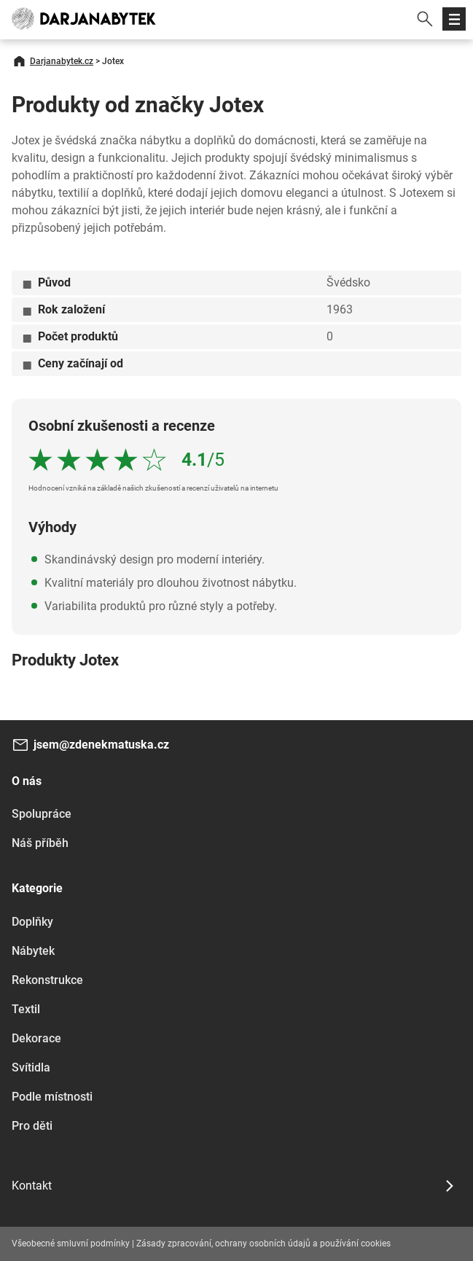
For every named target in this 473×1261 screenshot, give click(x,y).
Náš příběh (40, 843)
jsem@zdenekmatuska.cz (101, 744)
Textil (26, 1009)
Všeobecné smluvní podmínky (71, 1243)
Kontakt (32, 1185)
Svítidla (31, 1067)
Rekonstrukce (47, 980)
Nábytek (33, 951)
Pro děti (32, 1126)
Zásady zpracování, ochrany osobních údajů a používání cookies (263, 1243)
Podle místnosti (52, 1097)
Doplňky (32, 922)
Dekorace (36, 1038)
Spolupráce (41, 814)
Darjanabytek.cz (61, 61)
